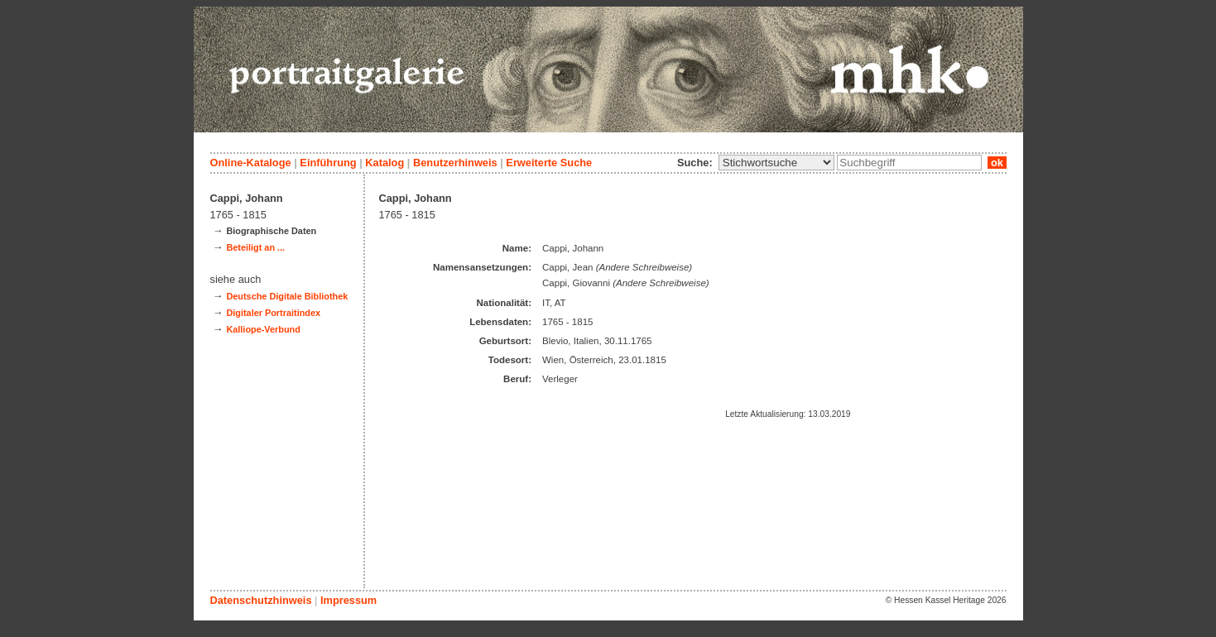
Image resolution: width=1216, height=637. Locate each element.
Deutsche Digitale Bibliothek (287, 296)
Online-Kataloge (250, 162)
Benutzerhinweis (455, 162)
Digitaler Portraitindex (273, 313)
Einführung (328, 162)
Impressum (348, 600)
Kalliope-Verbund (263, 329)
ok (997, 162)
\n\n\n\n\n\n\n (776, 162)
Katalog (384, 162)
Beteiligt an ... (255, 247)
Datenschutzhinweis (261, 600)
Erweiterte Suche (549, 162)
